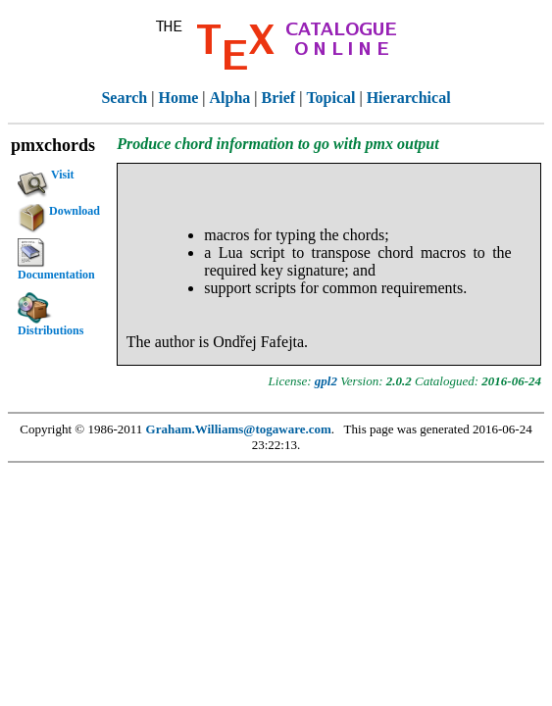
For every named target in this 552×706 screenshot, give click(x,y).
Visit (46, 177)
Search (124, 97)
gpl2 (326, 381)
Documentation (56, 259)
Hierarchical (409, 97)
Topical (330, 97)
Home (178, 97)
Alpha (230, 97)
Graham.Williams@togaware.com (238, 429)
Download (59, 214)
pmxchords (53, 145)
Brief (279, 97)
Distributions (50, 314)
